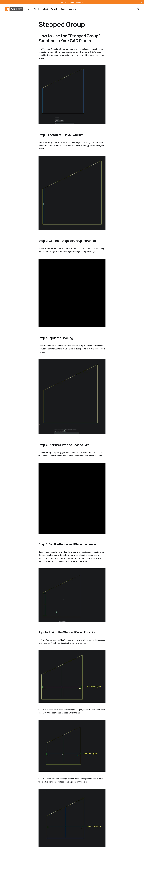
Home (29, 9)
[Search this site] (138, 9)
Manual (63, 9)
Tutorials (54, 9)
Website (37, 9)
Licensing (72, 9)
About (45, 9)
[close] (141, 2)
